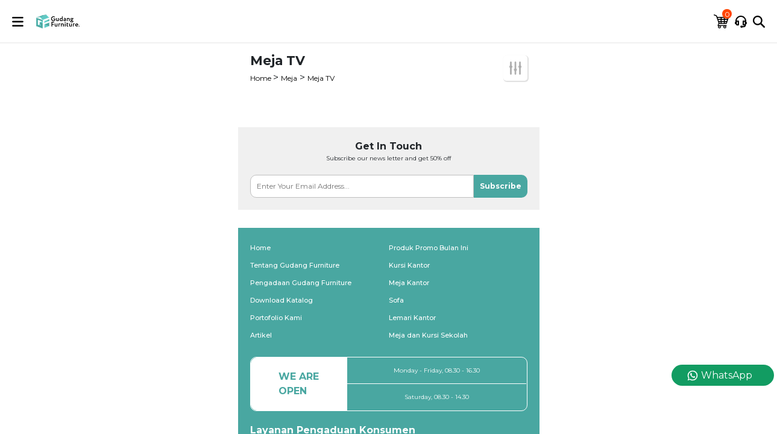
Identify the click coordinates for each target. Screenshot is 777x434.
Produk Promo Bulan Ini (428, 248)
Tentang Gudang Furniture (294, 265)
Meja (289, 78)
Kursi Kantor (409, 265)
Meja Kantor (409, 282)
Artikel (261, 335)
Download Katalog (281, 300)
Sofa (396, 300)
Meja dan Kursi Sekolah (428, 335)
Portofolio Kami (276, 317)
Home (261, 78)
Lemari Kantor (412, 317)
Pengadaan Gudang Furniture (300, 282)
